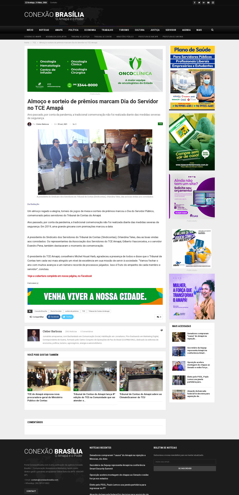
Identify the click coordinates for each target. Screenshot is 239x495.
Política (73, 30)
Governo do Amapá (32, 36)
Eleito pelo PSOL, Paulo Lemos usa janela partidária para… (198, 379)
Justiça (155, 30)
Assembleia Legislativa (56, 36)
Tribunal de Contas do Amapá (99, 311)
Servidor (171, 30)
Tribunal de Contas (103, 36)
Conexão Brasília (41, 311)
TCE (160, 124)
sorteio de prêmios (72, 311)
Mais (199, 30)
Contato (53, 2)
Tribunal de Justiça (80, 36)
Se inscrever (184, 468)
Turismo (124, 30)
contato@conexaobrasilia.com (44, 480)
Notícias (44, 30)
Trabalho (107, 30)
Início (30, 30)
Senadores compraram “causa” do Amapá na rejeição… (198, 336)
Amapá (59, 30)
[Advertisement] (159, 15)
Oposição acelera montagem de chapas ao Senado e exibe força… (198, 365)
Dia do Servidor (56, 311)
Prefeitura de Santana (173, 36)
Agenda (186, 30)
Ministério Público (125, 36)
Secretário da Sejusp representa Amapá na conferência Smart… (197, 350)
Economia (90, 30)
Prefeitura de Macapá (148, 36)
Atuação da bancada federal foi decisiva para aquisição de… (198, 393)
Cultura (139, 30)
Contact (31, 491)
